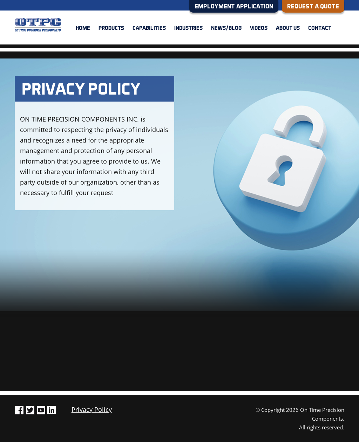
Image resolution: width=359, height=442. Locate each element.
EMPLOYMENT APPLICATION (234, 6)
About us (288, 28)
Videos (258, 28)
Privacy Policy (92, 409)
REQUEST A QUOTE (313, 6)
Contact (319, 28)
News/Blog (226, 28)
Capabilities (149, 28)
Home (83, 28)
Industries (188, 28)
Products (111, 28)
